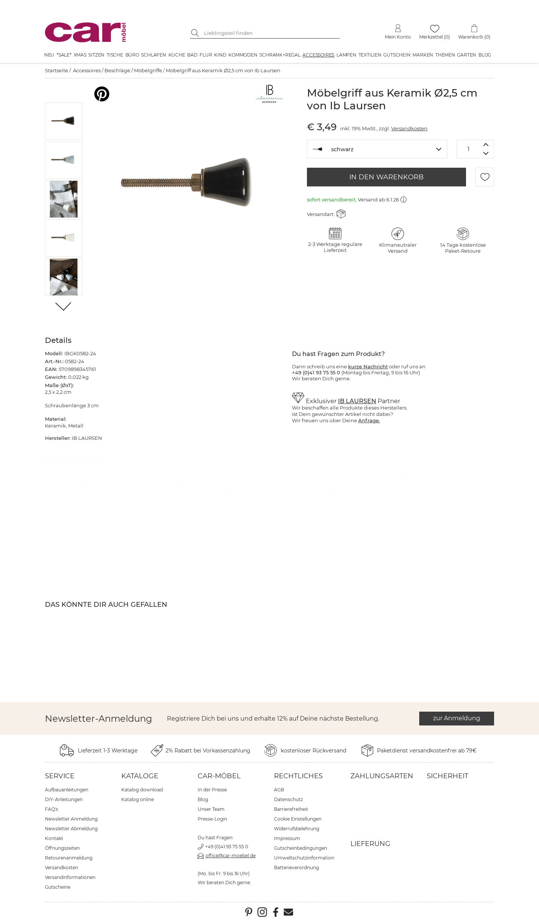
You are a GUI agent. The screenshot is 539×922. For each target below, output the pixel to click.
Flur (206, 55)
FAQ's (51, 809)
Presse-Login (212, 819)
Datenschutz (288, 799)
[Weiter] (64, 307)
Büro (132, 55)
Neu (49, 55)
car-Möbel (219, 776)
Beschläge (117, 70)
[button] (64, 121)
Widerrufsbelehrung (296, 828)
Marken (422, 55)
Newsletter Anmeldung (71, 819)
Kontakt (54, 838)
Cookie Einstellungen (298, 819)
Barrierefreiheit (291, 809)
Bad (192, 55)
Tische (115, 55)
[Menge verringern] (486, 153)
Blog (484, 55)
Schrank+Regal (279, 55)
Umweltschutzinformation (304, 858)
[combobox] (377, 149)
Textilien (370, 55)
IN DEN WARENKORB (386, 177)
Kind (220, 55)
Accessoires (318, 55)
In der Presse (212, 789)
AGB (279, 789)
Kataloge (139, 776)
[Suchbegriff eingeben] (270, 33)
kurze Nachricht (368, 366)
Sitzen (96, 55)
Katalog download (142, 789)
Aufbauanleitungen (66, 789)
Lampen (346, 55)
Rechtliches (298, 776)
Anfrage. (369, 420)
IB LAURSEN (357, 401)
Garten (466, 55)
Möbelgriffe (148, 70)
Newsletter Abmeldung (71, 828)
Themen (445, 55)
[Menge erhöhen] (486, 144)
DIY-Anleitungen (64, 799)
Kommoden (242, 55)
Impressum (287, 838)
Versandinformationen (70, 877)
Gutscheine (57, 887)
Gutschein (396, 55)
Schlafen (153, 55)
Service (59, 776)
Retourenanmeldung (68, 858)
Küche (176, 55)
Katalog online (137, 799)
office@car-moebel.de (230, 855)
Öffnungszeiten (62, 848)
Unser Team (211, 809)
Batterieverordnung (296, 867)
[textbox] (377, 148)
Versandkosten (409, 128)
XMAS (80, 55)
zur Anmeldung (456, 718)
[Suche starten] (195, 33)
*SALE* (64, 55)
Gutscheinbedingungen (300, 848)
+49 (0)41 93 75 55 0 (226, 846)
